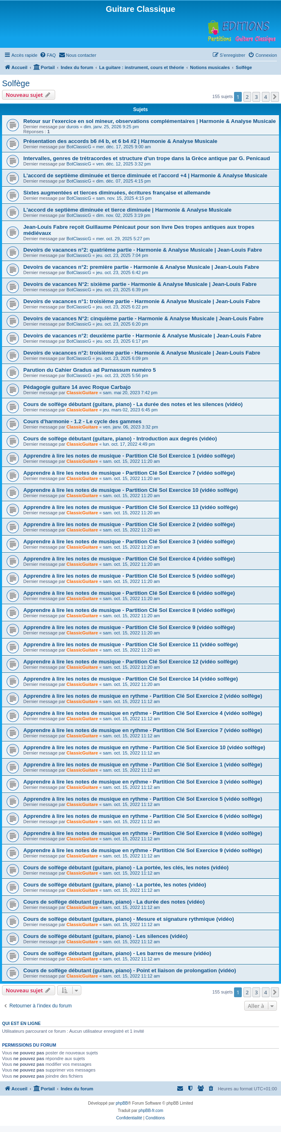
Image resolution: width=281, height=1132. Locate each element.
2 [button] (247, 96)
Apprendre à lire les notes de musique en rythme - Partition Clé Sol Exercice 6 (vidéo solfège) (142, 816)
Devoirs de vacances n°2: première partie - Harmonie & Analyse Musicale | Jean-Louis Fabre (141, 267)
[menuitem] (48, 55)
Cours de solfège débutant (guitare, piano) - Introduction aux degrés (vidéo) (120, 438)
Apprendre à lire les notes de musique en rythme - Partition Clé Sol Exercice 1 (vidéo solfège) (142, 764)
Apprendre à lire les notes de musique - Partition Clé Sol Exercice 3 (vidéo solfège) (129, 541)
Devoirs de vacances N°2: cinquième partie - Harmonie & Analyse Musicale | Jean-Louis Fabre (143, 318)
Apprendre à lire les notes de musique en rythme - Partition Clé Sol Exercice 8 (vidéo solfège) (142, 833)
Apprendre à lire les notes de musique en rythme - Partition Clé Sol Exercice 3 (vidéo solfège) (142, 782)
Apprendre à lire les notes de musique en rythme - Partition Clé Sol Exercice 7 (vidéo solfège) (142, 730)
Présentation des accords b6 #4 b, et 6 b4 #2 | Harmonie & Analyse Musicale (120, 141)
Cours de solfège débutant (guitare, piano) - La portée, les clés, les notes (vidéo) (126, 867)
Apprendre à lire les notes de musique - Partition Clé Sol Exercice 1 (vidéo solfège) (129, 456)
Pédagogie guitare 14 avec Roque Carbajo (77, 387)
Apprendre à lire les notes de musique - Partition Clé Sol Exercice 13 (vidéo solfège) (130, 507)
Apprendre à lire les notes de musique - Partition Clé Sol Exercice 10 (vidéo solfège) (130, 490)
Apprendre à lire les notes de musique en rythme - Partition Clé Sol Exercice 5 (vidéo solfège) (142, 799)
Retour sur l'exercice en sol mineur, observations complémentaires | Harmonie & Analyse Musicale (149, 121)
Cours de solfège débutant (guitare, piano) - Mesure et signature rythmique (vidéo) (128, 919)
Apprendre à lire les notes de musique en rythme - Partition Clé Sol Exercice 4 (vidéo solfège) (142, 713)
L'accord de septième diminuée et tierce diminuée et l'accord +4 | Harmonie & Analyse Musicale (145, 175)
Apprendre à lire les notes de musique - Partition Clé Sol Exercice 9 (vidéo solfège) (129, 627)
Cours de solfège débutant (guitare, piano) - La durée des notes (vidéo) (114, 902)
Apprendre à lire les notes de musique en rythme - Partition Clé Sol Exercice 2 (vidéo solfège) (142, 696)
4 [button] (265, 96)
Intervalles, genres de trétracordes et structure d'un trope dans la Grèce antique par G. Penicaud (146, 158)
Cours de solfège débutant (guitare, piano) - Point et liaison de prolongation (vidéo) (129, 970)
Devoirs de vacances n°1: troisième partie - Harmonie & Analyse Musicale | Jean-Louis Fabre (141, 301)
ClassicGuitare (82, 392)
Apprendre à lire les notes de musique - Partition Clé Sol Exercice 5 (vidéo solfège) (129, 576)
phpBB (122, 1103)
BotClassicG (79, 146)
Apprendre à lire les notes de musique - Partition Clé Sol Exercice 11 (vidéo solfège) (130, 644)
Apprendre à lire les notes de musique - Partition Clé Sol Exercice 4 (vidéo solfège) (129, 559)
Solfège (16, 83)
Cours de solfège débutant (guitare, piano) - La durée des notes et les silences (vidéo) (133, 404)
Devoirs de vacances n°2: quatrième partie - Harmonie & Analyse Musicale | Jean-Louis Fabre (142, 250)
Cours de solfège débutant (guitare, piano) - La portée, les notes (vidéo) (114, 885)
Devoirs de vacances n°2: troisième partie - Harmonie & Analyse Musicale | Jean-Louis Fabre (141, 353)
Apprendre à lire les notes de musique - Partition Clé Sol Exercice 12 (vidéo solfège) (130, 662)
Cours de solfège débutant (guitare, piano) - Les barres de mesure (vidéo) (117, 953)
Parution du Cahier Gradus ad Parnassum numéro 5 (89, 370)
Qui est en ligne (21, 1023)
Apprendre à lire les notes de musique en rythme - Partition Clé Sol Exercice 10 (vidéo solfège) (144, 747)
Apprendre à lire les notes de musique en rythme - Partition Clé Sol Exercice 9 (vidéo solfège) (142, 850)
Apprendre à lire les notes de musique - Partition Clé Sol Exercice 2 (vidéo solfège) (129, 524)
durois (73, 126)
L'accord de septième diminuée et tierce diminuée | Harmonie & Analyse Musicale (127, 210)
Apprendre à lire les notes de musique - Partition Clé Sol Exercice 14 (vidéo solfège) (130, 679)
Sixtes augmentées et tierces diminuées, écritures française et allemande (116, 193)
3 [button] (256, 96)
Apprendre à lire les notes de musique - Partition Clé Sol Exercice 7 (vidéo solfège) (129, 473)
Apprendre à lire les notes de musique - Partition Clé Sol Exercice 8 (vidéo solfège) (129, 610)
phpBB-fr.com (150, 1110)
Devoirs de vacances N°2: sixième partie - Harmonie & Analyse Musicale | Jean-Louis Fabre (139, 284)
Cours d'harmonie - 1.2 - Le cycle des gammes (82, 421)
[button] (275, 97)
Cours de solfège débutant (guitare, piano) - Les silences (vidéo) (105, 936)
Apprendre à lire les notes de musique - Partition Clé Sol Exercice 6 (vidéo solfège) (129, 593)
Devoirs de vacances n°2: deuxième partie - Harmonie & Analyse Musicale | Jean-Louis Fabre (142, 336)
